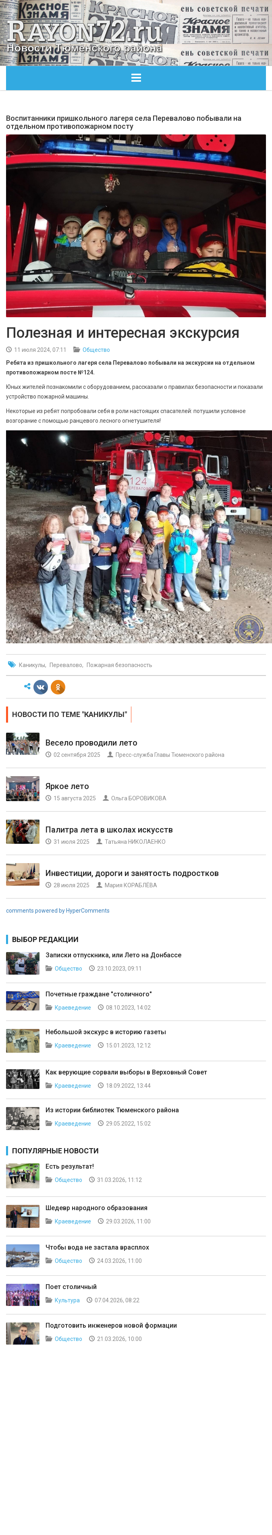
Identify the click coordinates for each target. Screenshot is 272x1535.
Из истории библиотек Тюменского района (112, 1110)
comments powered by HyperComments (58, 910)
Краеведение (73, 1007)
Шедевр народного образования (96, 1208)
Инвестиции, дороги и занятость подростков (132, 873)
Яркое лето (67, 786)
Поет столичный (71, 1287)
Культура (67, 1300)
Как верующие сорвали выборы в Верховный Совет (126, 1072)
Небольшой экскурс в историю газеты (106, 1032)
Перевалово (66, 665)
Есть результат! (70, 1166)
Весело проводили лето (91, 743)
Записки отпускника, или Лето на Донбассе (113, 955)
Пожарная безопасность (119, 665)
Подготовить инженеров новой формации (111, 1325)
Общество (96, 350)
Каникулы (32, 665)
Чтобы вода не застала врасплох (97, 1247)
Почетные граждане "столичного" (99, 994)
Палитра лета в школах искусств (109, 830)
